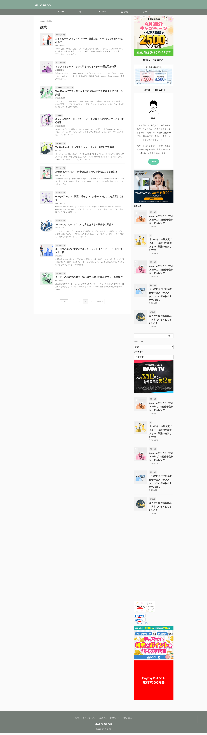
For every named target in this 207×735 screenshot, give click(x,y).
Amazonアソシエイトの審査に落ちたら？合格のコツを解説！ (84, 170)
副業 (124, 12)
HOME (61, 12)
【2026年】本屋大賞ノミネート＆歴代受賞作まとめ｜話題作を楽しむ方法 (161, 240)
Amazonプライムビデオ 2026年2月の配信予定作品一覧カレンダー (160, 263)
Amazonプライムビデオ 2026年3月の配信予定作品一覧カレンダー (160, 217)
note (154, 159)
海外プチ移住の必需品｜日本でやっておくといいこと (160, 313)
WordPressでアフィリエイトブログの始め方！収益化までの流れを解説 (89, 92)
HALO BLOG (43, 5)
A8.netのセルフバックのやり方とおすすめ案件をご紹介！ (82, 219)
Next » (99, 296)
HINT (146, 12)
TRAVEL (103, 12)
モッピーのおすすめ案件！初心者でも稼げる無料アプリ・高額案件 (87, 272)
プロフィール (114, 705)
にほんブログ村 (141, 614)
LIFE (82, 12)
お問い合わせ (127, 705)
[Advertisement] (153, 550)
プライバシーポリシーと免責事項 (95, 705)
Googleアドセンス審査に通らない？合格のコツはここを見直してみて (88, 194)
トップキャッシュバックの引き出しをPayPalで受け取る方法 (84, 67)
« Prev (66, 296)
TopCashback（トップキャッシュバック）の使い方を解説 (83, 145)
